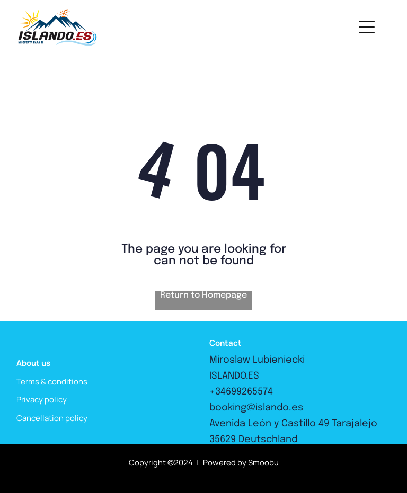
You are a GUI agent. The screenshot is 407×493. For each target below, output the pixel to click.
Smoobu (263, 462)
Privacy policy (41, 399)
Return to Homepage (203, 295)
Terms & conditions (51, 381)
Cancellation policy (51, 418)
